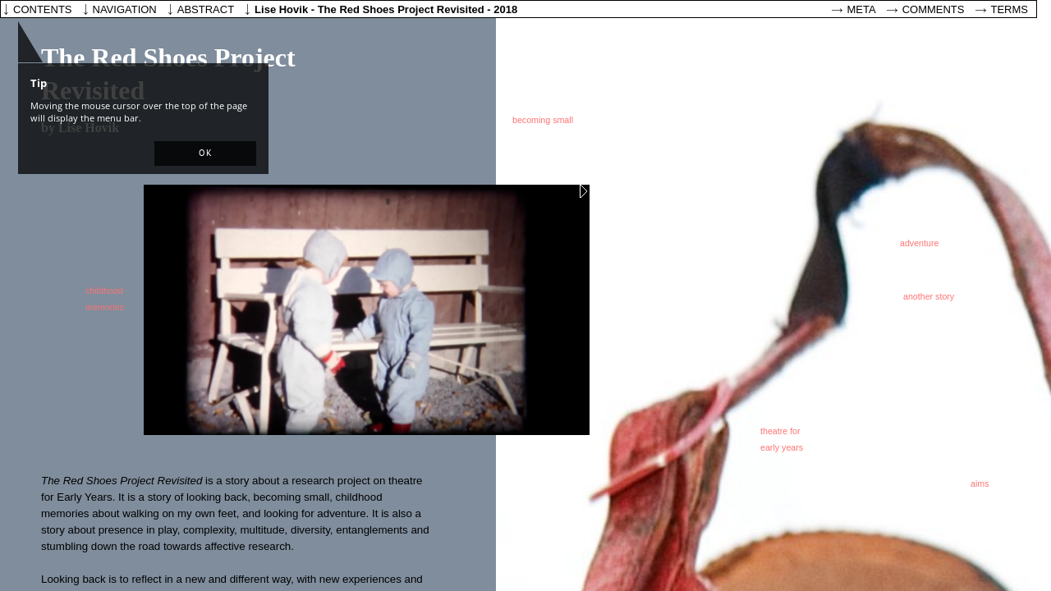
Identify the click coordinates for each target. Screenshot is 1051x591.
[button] (205, 153)
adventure (919, 243)
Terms (1010, 9)
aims (980, 483)
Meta (861, 9)
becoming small (542, 120)
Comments (933, 9)
